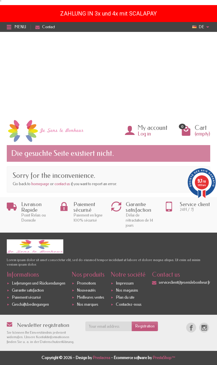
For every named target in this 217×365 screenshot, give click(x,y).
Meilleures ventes (90, 297)
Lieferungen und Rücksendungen (38, 283)
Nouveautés (86, 290)
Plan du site (125, 297)
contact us (62, 184)
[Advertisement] (108, 74)
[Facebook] (191, 328)
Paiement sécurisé (26, 297)
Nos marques (87, 304)
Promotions (86, 283)
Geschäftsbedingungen (30, 304)
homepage (40, 184)
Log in (144, 134)
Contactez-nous (129, 304)
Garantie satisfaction (28, 290)
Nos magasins (127, 290)
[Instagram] (204, 328)
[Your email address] (108, 326)
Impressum (125, 283)
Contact (45, 27)
